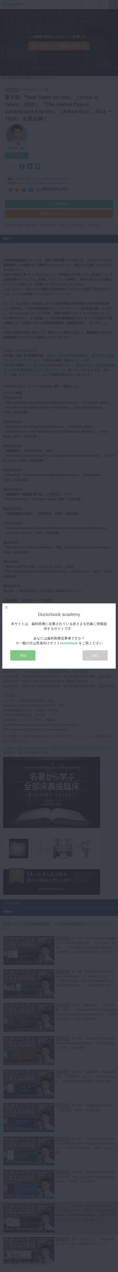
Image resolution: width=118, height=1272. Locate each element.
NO (95, 655)
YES (22, 655)
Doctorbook (69, 643)
